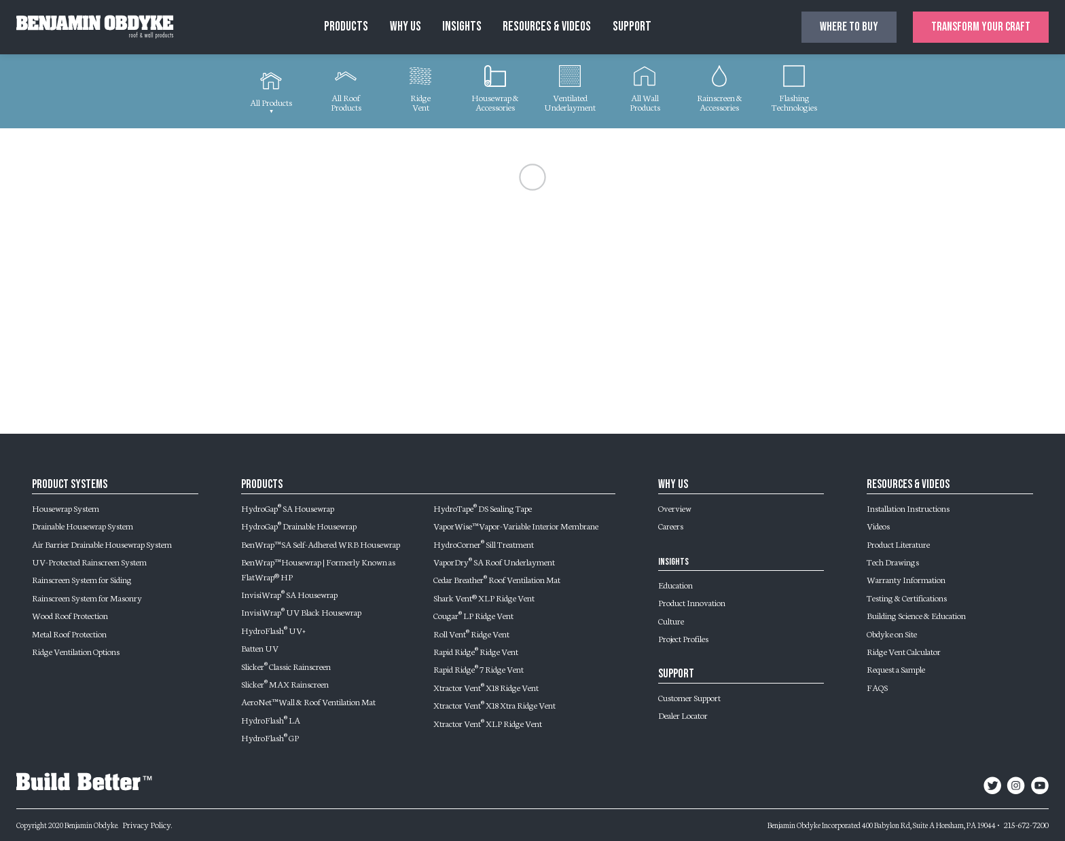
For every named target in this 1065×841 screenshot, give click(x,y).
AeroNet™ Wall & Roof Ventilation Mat (308, 701)
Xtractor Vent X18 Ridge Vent (486, 687)
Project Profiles (683, 638)
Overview (674, 508)
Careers (670, 525)
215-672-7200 (1026, 824)
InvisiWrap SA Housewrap (289, 594)
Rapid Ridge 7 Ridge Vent (478, 668)
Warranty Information (906, 579)
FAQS (877, 687)
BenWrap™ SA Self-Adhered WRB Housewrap (320, 544)
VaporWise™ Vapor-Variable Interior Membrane (515, 525)
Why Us (405, 27)
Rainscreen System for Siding (82, 579)
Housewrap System (65, 508)
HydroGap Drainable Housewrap (299, 525)
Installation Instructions (908, 508)
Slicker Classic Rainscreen (286, 666)
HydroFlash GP (270, 737)
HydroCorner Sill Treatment (483, 544)
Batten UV (259, 647)
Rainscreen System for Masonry (87, 597)
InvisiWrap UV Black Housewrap (301, 611)
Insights (462, 27)
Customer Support (689, 697)
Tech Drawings (893, 561)
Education (675, 584)
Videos (878, 525)
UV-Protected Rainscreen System (89, 561)
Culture (671, 620)
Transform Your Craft (980, 27)
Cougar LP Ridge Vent (473, 615)
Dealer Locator (683, 715)
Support (632, 27)
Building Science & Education (916, 615)
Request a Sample (896, 668)
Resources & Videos (547, 27)
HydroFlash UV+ (273, 630)
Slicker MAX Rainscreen (285, 683)
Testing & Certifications (907, 597)
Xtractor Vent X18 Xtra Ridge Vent (494, 704)
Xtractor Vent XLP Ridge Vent (487, 723)
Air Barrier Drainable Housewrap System (102, 544)
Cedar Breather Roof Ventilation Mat (496, 579)
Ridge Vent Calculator (904, 651)
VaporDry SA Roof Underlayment (494, 561)
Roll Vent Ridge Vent (471, 633)
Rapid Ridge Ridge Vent (475, 651)
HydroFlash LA (270, 719)
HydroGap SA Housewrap (287, 508)
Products (346, 27)
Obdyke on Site (892, 633)
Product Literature (898, 544)
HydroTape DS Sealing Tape (482, 508)
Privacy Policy (146, 824)
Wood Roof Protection (70, 615)
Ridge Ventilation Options (76, 651)
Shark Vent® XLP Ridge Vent (484, 597)
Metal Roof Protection (69, 633)
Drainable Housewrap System (82, 525)
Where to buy (849, 27)
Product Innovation (691, 602)
